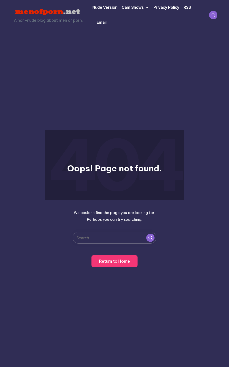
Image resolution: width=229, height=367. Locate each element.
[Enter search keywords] (114, 238)
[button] (150, 238)
